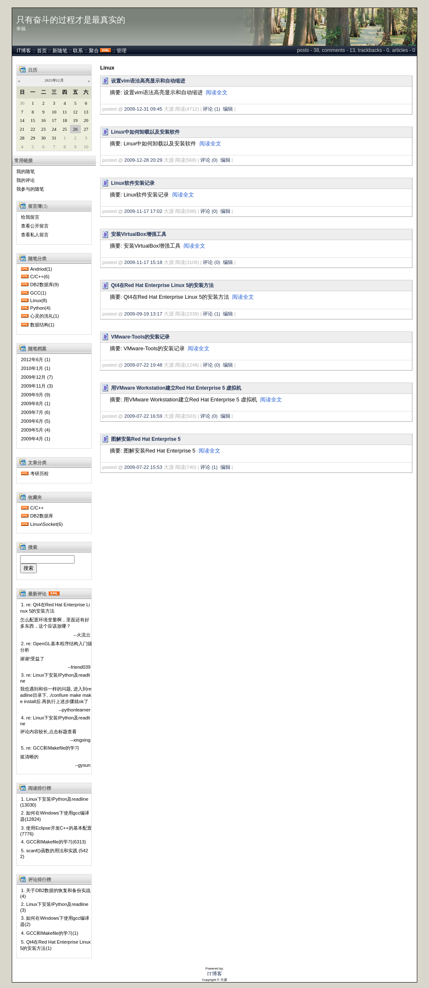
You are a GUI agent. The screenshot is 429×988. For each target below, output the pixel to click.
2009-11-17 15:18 (143, 262)
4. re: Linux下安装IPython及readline (55, 720)
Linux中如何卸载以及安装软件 (145, 132)
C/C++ (37, 507)
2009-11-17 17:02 (143, 211)
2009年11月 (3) (37, 385)
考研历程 (39, 473)
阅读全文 (216, 92)
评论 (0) (208, 160)
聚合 (94, 51)
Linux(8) (38, 300)
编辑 (228, 108)
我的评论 (25, 180)
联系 (78, 51)
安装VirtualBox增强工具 (138, 234)
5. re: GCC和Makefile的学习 (50, 747)
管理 (121, 51)
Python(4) (40, 307)
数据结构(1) (42, 324)
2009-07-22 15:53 (143, 467)
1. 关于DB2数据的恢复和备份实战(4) (55, 893)
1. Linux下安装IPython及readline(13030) (54, 802)
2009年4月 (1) (35, 438)
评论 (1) (211, 108)
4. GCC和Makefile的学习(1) (49, 933)
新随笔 (59, 51)
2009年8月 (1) (35, 403)
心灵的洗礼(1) (44, 315)
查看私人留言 (35, 234)
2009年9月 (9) (35, 394)
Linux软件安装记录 (133, 183)
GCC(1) (38, 292)
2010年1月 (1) (35, 368)
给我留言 (30, 217)
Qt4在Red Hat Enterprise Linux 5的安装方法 (162, 285)
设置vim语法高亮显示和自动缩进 (148, 81)
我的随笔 (25, 171)
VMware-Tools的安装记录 (140, 337)
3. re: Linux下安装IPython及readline (55, 677)
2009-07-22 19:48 (143, 364)
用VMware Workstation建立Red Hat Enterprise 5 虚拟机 (176, 388)
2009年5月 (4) (35, 429)
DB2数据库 (41, 515)
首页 (42, 51)
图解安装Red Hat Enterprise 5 (146, 439)
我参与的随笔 (30, 188)
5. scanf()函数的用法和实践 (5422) (54, 853)
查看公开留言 (35, 225)
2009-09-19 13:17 (143, 313)
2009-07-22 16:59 (143, 416)
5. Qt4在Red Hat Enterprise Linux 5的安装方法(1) (55, 945)
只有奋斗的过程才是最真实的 (70, 19)
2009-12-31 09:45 (143, 108)
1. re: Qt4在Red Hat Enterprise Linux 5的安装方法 (55, 607)
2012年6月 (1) (35, 359)
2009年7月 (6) (35, 412)
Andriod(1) (41, 269)
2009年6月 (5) (35, 421)
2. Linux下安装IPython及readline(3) (54, 907)
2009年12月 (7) (37, 377)
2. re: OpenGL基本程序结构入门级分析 (56, 646)
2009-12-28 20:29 (143, 160)
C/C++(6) (39, 276)
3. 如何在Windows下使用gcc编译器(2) (54, 921)
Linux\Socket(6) (46, 524)
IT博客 (24, 51)
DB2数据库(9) (44, 284)
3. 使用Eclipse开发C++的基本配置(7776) (56, 830)
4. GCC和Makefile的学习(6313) (53, 841)
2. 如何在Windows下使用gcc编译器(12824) (54, 816)
